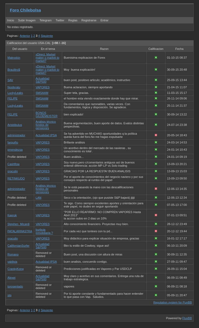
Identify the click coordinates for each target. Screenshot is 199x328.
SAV (10, 80)
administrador (16, 135)
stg (9, 295)
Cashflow (13, 164)
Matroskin (13, 57)
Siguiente (47, 35)
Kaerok (12, 215)
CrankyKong (15, 268)
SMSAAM (42, 92)
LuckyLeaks (15, 92)
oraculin (12, 171)
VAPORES (43, 87)
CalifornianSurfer (18, 245)
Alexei (11, 277)
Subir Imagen (26, 20)
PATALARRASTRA (19, 231)
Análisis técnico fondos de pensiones (46, 125)
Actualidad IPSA (46, 135)
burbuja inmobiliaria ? (44, 231)
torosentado (15, 286)
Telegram (45, 20)
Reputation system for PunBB (172, 302)
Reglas (72, 20)
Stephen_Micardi (18, 224)
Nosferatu (13, 87)
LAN (38, 197)
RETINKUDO (16, 178)
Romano (13, 254)
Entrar (105, 20)
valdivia (12, 261)
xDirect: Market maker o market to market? (47, 57)
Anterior (25, 35)
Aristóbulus (14, 124)
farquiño (12, 142)
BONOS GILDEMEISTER (47, 114)
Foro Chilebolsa (25, 10)
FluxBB (187, 318)
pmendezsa (15, 149)
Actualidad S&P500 (42, 80)
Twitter (60, 20)
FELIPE (12, 98)
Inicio (10, 20)
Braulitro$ (13, 69)
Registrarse (88, 20)
